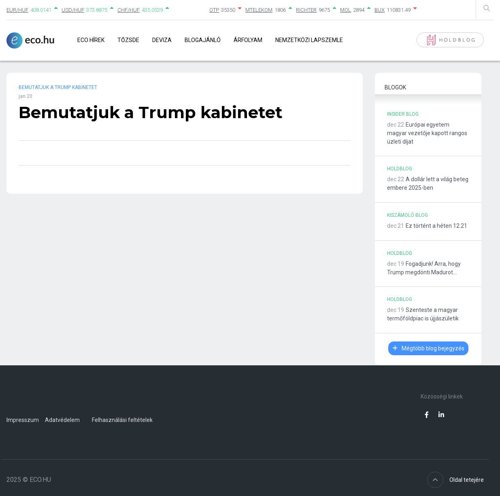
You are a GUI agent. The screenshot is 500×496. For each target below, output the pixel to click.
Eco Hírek (90, 40)
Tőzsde (128, 40)
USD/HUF (73, 10)
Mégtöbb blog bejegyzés (428, 348)
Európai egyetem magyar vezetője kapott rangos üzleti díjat (427, 133)
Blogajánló (203, 40)
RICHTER (306, 10)
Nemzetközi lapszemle (309, 40)
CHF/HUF (128, 10)
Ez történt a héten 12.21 (436, 226)
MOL (345, 10)
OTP (214, 10)
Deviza (162, 40)
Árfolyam (248, 40)
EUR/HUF (17, 10)
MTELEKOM (258, 10)
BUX (379, 10)
